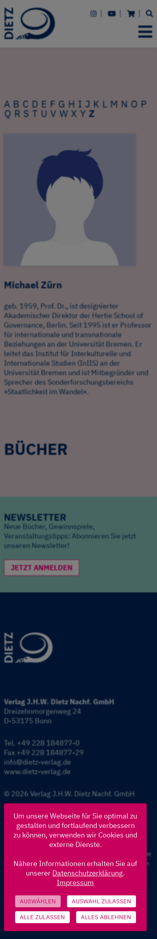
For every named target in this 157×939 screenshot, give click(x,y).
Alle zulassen (42, 917)
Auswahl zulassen (101, 901)
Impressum (75, 882)
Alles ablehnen (106, 917)
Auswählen (38, 901)
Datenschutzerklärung (87, 873)
